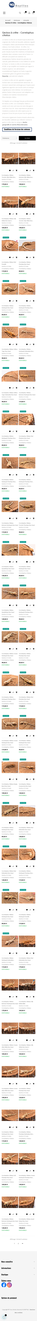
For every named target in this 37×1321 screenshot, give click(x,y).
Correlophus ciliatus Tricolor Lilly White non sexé (8, 176)
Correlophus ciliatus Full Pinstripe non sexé (9, 1176)
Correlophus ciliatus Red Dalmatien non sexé (26, 959)
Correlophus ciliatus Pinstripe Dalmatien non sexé (26, 1133)
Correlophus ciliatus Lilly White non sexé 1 (9, 219)
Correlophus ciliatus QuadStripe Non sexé (8, 567)
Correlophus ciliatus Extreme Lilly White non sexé (25, 176)
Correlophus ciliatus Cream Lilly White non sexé (10, 1046)
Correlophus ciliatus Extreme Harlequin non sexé (10, 1002)
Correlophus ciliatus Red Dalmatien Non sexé (26, 828)
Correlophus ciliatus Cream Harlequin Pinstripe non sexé (27, 1177)
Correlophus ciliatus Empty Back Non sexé (9, 785)
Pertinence (10, 138)
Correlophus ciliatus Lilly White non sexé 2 (26, 1046)
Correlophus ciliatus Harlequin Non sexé (7, 307)
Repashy (5, 76)
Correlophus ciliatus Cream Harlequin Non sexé (10, 654)
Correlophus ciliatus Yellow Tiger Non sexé (10, 350)
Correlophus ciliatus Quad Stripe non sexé (26, 1220)
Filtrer (27, 138)
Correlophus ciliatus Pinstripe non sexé (25, 1089)
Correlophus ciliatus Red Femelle (9, 263)
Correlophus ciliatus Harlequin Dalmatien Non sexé (26, 350)
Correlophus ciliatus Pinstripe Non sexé (25, 263)
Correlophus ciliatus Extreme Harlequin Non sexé (27, 393)
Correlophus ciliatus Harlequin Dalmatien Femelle (8, 959)
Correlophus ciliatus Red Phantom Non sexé (26, 437)
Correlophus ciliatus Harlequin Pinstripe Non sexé (26, 307)
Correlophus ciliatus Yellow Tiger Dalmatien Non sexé (10, 393)
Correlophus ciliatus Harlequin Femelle (25, 915)
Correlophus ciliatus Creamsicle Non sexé (25, 785)
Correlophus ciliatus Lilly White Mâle (26, 1002)
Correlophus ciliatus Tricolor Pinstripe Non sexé (27, 524)
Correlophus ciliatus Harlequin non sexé (7, 1133)
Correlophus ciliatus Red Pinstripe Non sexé (26, 698)
